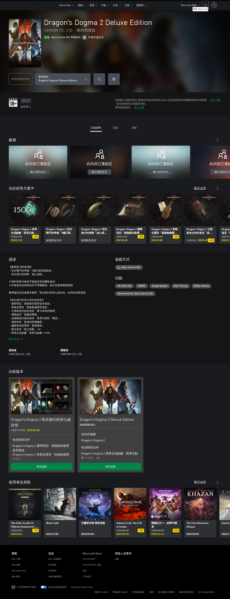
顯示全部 (200, 188)
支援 (127, 5)
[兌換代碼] (114, 79)
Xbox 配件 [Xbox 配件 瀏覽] (16, 576)
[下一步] (217, 140)
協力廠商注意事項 (166, 592)
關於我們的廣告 (186, 592)
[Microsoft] (24, 5)
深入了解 (215, 100)
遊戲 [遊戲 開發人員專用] (117, 559)
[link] (25, 219)
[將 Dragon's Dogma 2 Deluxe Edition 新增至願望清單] (99, 79)
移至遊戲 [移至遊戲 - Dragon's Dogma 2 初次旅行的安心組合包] (42, 466)
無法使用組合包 (20, 79)
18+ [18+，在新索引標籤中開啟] (26, 100)
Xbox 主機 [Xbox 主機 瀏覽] (16, 559)
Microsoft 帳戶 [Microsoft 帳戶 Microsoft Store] (89, 559)
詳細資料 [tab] (96, 127)
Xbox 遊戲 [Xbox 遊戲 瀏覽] (16, 564)
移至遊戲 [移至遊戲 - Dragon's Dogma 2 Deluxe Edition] (110, 466)
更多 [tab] (134, 127)
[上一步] (210, 140)
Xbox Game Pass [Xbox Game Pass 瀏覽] (19, 570)
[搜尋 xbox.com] (205, 5)
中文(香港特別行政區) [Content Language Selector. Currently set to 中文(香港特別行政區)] (26, 587)
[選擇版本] (63, 79)
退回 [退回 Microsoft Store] (85, 570)
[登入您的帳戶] (214, 5)
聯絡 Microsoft (101, 592)
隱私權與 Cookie (120, 592)
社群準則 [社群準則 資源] (52, 570)
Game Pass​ (65, 5)
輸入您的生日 (38, 172)
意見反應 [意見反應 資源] (52, 564)
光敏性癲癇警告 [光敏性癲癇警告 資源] (55, 576)
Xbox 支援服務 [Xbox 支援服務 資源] (54, 559)
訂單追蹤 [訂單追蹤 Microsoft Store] (87, 576)
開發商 (140, 5)
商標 (151, 592)
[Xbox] (48, 5)
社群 (115, 5)
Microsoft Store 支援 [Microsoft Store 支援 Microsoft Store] (92, 564)
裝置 (92, 5)
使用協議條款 (138, 592)
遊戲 (80, 5)
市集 (103, 5)
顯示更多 (16, 339)
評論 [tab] (115, 127)
